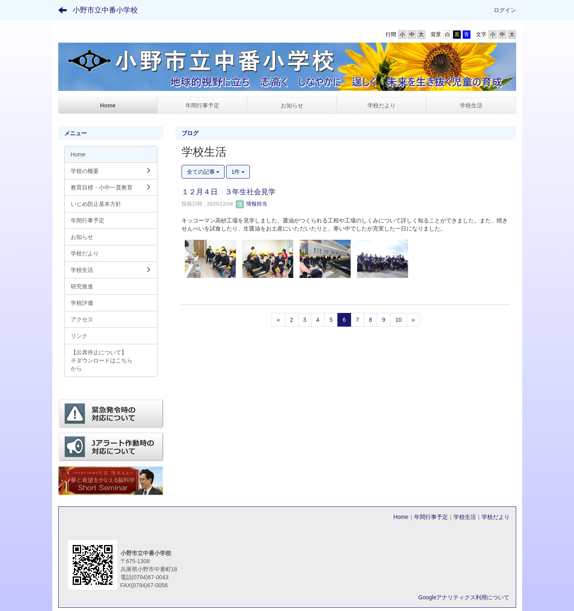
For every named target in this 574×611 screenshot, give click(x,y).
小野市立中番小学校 (105, 10)
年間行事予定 (431, 517)
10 (398, 320)
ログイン (505, 10)
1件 (238, 172)
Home (400, 517)
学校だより (496, 517)
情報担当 (251, 204)
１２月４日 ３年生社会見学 (229, 192)
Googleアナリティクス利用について (463, 597)
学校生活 (464, 517)
